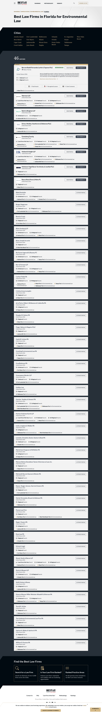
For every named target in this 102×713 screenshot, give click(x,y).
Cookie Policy (45, 699)
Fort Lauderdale (32, 37)
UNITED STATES (25, 11)
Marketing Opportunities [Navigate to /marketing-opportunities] (51, 673)
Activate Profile (80, 192)
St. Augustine (68, 37)
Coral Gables (18, 45)
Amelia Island (18, 37)
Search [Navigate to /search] (26, 673)
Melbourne (43, 37)
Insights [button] (59, 3)
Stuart (66, 40)
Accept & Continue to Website (51, 710)
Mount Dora (43, 42)
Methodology (63, 695)
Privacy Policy (38, 699)
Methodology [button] (48, 3)
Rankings (73, 695)
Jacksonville (31, 42)
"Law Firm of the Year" (49, 695)
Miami (41, 40)
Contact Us (29, 695)
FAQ (37, 695)
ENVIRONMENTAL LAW (36, 11)
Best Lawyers (63, 699)
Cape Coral (17, 42)
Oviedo (54, 40)
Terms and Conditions (55, 699)
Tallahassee (68, 42)
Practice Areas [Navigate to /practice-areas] (76, 673)
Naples (41, 45)
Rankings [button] (37, 3)
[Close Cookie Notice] (86, 704)
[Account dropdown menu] (83, 3)
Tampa (66, 45)
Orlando (54, 37)
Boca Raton (18, 40)
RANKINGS (17, 11)
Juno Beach (30, 45)
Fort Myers (30, 40)
